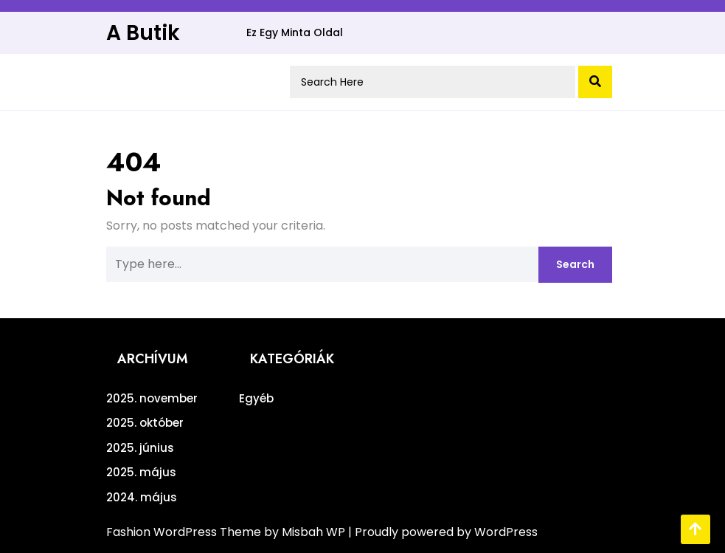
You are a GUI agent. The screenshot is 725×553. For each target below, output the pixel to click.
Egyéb (256, 398)
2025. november (152, 398)
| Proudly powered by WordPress (443, 531)
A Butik (143, 32)
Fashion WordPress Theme (185, 531)
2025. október (145, 422)
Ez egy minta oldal (294, 32)
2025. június (140, 448)
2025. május (141, 472)
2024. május (141, 497)
